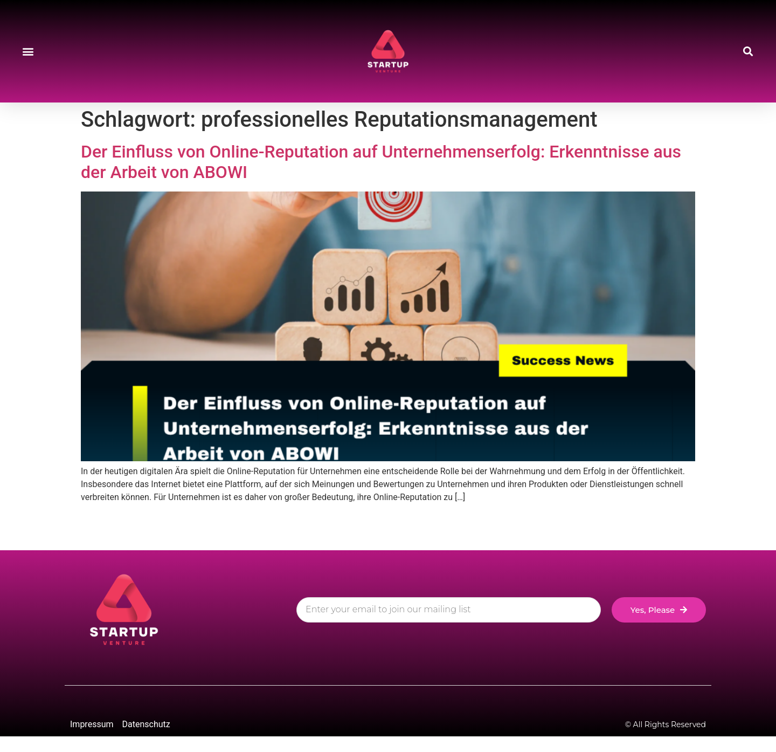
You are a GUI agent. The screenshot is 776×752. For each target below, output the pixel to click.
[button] (28, 51)
